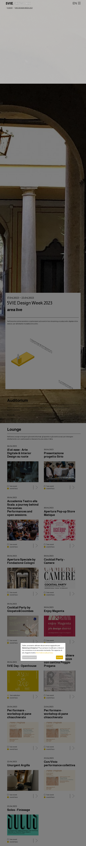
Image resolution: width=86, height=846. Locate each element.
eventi (10, 8)
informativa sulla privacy (44, 653)
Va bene (59, 657)
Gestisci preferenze (29, 657)
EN (75, 3)
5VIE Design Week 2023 (23, 8)
